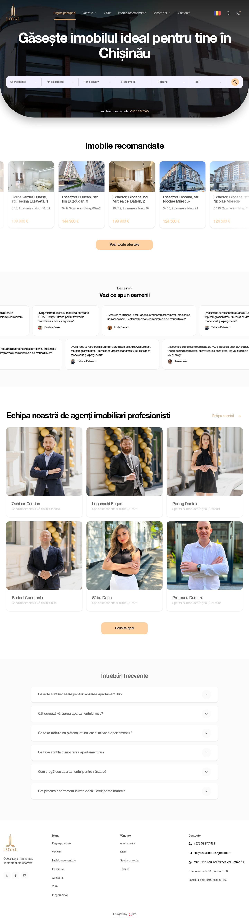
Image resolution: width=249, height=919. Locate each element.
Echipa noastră (227, 416)
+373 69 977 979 (139, 111)
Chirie (107, 13)
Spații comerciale (129, 861)
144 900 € (75, 221)
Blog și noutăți (60, 895)
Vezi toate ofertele (124, 244)
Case (123, 852)
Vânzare (89, 13)
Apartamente (127, 843)
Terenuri (124, 869)
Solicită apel (124, 628)
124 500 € (176, 221)
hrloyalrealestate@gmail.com (212, 853)
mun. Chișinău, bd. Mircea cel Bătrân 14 (219, 862)
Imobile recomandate (132, 13)
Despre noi (162, 13)
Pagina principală (65, 13)
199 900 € (126, 221)
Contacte (184, 13)
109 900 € (25, 221)
